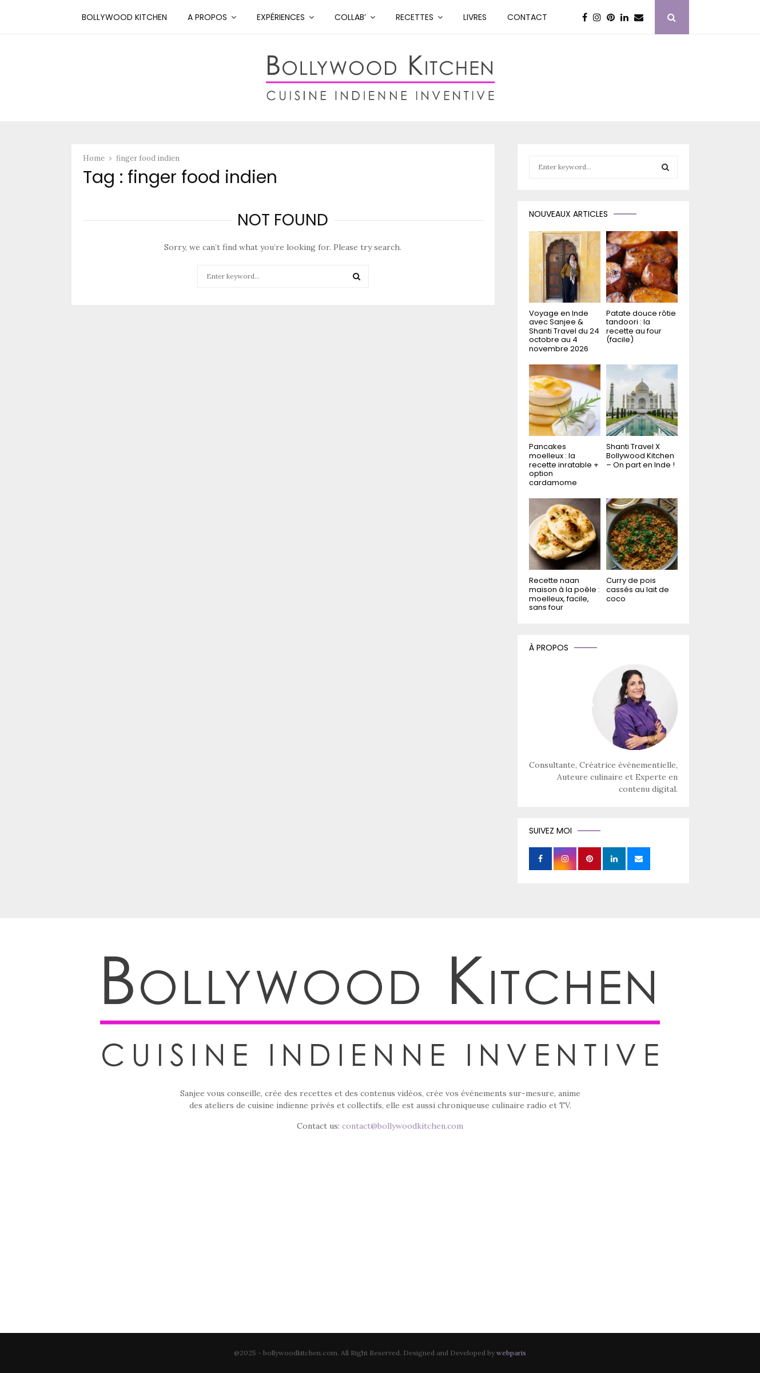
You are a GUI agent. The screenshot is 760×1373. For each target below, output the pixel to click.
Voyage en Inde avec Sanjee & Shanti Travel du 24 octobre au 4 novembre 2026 (564, 331)
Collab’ (350, 17)
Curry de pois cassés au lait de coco (637, 589)
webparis (511, 1352)
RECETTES (414, 17)
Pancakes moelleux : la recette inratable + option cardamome (564, 464)
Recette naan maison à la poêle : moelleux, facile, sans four (564, 594)
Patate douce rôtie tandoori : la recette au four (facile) (641, 327)
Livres (475, 17)
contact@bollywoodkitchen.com (402, 1126)
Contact (527, 17)
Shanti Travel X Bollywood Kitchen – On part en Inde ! (640, 455)
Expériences (281, 17)
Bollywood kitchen (124, 17)
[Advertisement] (380, 1248)
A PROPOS (207, 17)
